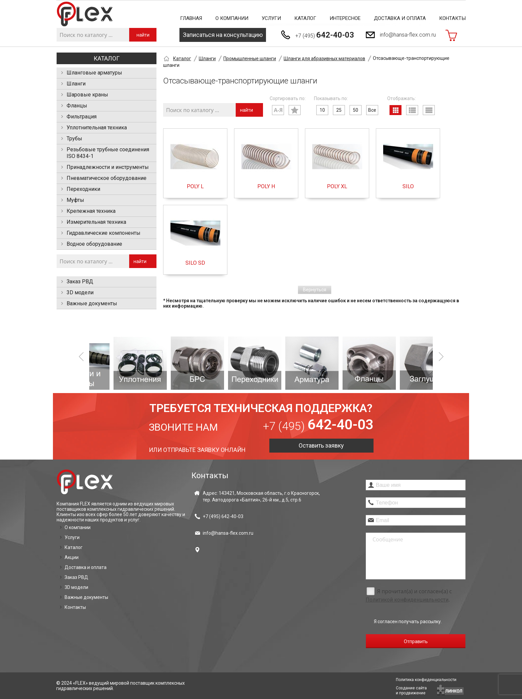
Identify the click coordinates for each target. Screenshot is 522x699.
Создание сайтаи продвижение (411, 690)
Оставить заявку (321, 445)
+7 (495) (324, 35)
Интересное (345, 18)
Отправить (416, 641)
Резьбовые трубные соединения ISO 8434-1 (108, 152)
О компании (231, 18)
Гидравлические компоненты (103, 233)
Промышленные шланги (249, 58)
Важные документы (92, 303)
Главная (191, 18)
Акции (72, 557)
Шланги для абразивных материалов (324, 58)
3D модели (80, 292)
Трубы (74, 138)
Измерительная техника (96, 222)
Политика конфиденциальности (426, 679)
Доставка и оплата (400, 18)
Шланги (76, 83)
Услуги (271, 18)
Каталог (305, 18)
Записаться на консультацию (223, 34)
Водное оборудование (94, 244)
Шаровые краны (87, 94)
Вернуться (314, 289)
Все (372, 110)
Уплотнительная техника (97, 127)
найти (142, 35)
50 (355, 110)
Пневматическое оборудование (106, 178)
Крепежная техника (91, 211)
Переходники (83, 189)
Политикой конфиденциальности (407, 600)
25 (339, 110)
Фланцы (77, 105)
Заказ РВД (80, 281)
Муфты (75, 200)
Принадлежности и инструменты (108, 167)
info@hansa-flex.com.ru (408, 35)
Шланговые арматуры (94, 73)
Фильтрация (82, 116)
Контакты (452, 18)
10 (322, 110)
